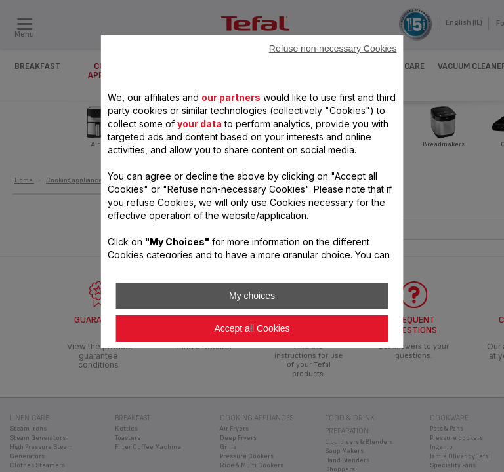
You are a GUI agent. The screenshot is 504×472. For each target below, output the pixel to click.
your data (199, 123)
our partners (231, 97)
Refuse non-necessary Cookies (333, 48)
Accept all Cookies (251, 328)
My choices (252, 295)
